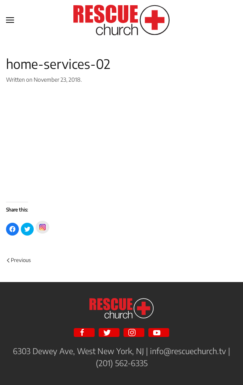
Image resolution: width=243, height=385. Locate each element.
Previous (19, 260)
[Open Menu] (10, 20)
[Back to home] (121, 20)
